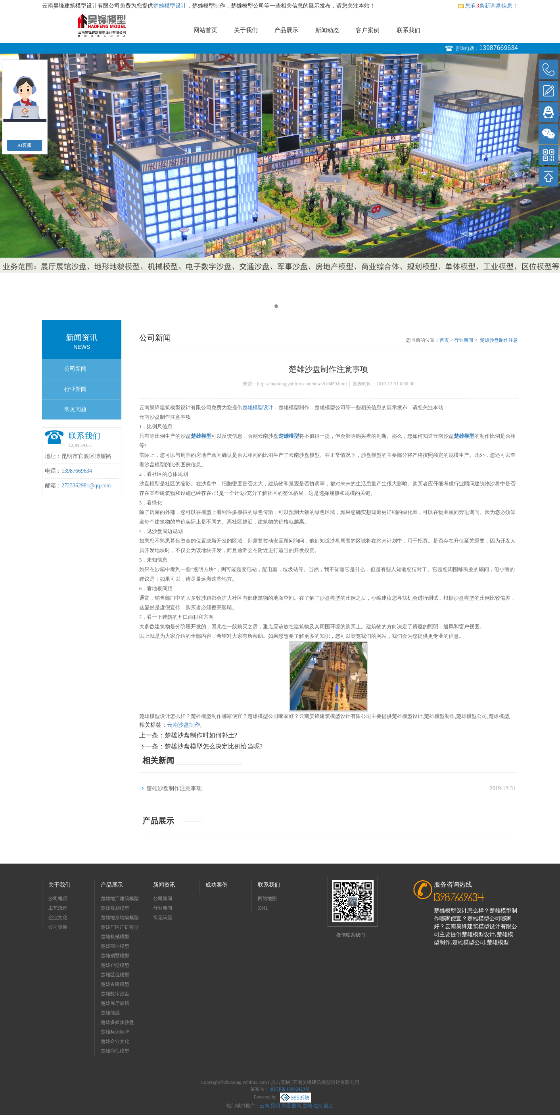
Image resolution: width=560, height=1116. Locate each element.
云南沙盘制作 (183, 725)
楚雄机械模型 (115, 936)
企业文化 (57, 917)
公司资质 (57, 927)
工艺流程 (57, 908)
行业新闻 (75, 389)
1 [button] (276, 306)
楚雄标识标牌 (115, 1032)
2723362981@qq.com (86, 486)
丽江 (329, 1105)
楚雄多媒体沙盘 (117, 1022)
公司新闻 (75, 369)
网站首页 (205, 30)
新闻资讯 (164, 885)
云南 (264, 1105)
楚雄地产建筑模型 (120, 898)
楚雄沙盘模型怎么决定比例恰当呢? (214, 746)
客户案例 (368, 30)
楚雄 (307, 1105)
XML (263, 908)
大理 (286, 1105)
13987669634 (498, 47)
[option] (280, 163)
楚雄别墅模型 (115, 955)
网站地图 (267, 898)
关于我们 (246, 30)
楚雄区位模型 (115, 974)
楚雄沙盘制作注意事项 (499, 340)
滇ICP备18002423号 (289, 1089)
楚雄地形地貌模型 (120, 917)
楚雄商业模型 (115, 946)
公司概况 (57, 898)
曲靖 (296, 1105)
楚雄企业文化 (115, 1041)
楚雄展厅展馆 (115, 1003)
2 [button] (284, 306)
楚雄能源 (110, 1013)
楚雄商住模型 (115, 1051)
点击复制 (280, 1082)
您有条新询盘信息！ (488, 6)
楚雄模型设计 (169, 6)
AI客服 (24, 145)
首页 (444, 340)
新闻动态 (327, 30)
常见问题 (75, 409)
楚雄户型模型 (115, 965)
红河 (318, 1105)
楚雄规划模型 (115, 908)
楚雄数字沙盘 (115, 994)
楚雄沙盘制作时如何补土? (201, 735)
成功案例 (216, 885)
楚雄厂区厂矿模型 (120, 927)
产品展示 (286, 30)
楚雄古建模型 (115, 984)
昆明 (275, 1105)
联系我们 (408, 30)
